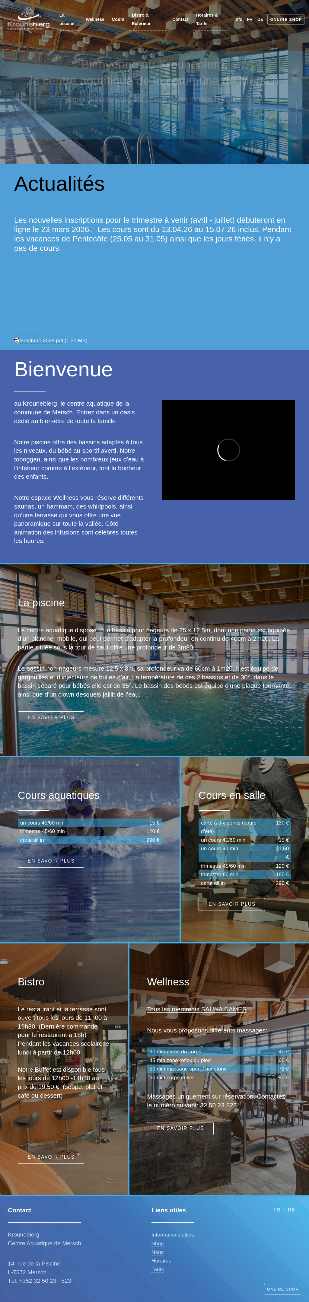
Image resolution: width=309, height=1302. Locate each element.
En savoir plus (51, 717)
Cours (118, 19)
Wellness (95, 19)
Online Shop (286, 19)
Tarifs (157, 1269)
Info (238, 19)
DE (260, 19)
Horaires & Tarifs (207, 19)
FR (250, 19)
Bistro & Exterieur (141, 19)
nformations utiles (173, 1235)
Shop (157, 1243)
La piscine (67, 19)
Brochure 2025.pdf (41, 340)
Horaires (161, 1261)
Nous (157, 1252)
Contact (180, 19)
